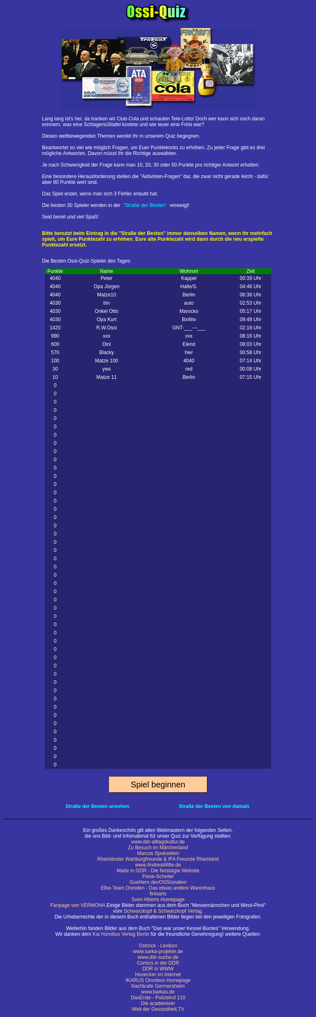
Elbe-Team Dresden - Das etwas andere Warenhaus (158, 888)
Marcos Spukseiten (158, 853)
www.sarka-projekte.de (158, 951)
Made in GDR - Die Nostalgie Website (157, 871)
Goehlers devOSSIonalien (158, 882)
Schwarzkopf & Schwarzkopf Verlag (163, 911)
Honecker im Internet (158, 974)
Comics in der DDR (158, 963)
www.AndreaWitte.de (158, 865)
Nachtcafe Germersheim (158, 986)
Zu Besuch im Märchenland (158, 847)
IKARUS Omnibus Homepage (158, 980)
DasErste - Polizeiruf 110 (158, 998)
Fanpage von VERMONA (77, 905)
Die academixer (158, 1003)
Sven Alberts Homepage (157, 899)
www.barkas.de (157, 992)
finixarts (157, 894)
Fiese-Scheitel (158, 876)
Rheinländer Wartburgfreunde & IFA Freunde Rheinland (157, 859)
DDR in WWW (158, 969)
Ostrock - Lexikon (158, 946)
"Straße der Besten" (145, 205)
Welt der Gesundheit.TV (158, 1009)
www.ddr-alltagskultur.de (158, 842)
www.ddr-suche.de (158, 957)
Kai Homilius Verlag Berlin (121, 934)
